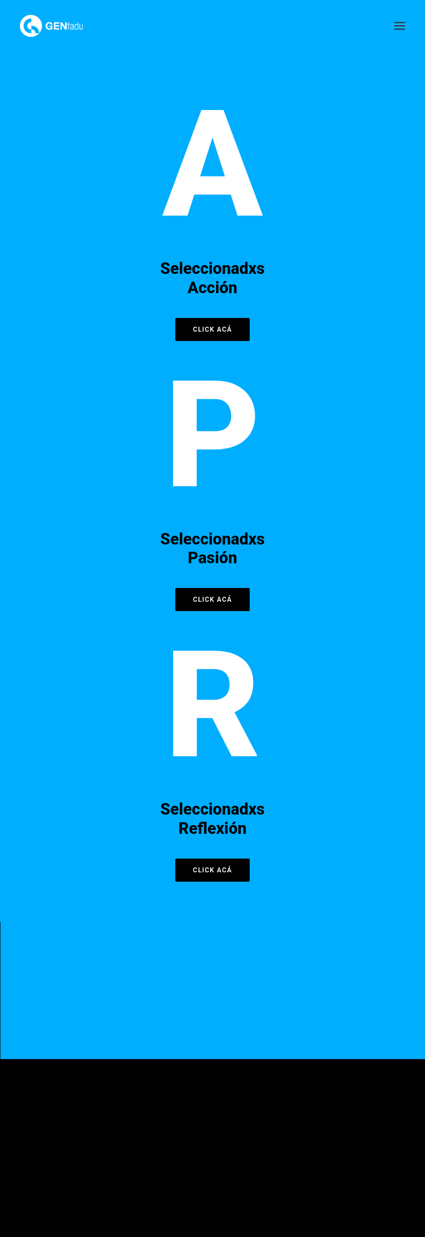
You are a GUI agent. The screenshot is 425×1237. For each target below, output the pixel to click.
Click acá (212, 329)
